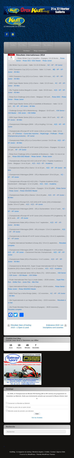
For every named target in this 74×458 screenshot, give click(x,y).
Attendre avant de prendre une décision (21, 411)
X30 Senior (60, 111)
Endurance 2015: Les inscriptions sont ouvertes (53, 326)
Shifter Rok (17, 282)
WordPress (31, 454)
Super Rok (60, 280)
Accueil (7, 45)
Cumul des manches (31, 134)
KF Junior (15, 211)
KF (52, 65)
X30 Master (12, 113)
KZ (49, 65)
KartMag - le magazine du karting (20, 452)
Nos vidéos (48, 45)
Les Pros (22, 45)
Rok (9, 282)
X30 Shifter (32, 113)
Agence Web (61, 452)
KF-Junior (58, 65)
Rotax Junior (47, 61)
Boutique (26, 51)
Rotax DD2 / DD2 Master (32, 61)
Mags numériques (40, 51)
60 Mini (17, 72)
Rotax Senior (36, 156)
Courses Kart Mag (12, 51)
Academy (49, 163)
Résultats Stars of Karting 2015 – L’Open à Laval (21, 326)
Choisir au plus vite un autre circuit (19, 407)
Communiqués (34, 45)
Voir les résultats (37, 417)
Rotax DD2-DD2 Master (21, 156)
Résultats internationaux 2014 (30, 55)
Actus (13, 45)
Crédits (47, 452)
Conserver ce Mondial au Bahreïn (19, 403)
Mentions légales (37, 452)
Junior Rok (26, 282)
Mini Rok (35, 282)
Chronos (19, 134)
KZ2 (55, 90)
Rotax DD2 (56, 97)
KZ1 (33, 163)
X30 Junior (22, 113)
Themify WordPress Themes (45, 454)
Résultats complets (15, 309)
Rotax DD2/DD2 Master (28, 191)
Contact (53, 452)
